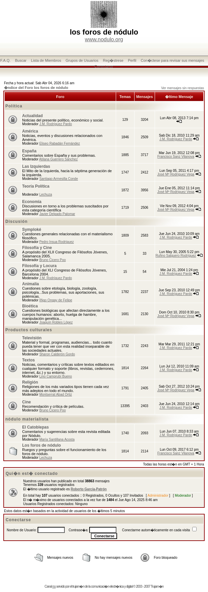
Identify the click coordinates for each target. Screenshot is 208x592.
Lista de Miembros (46, 60)
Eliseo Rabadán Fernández (59, 143)
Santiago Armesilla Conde (58, 179)
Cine (26, 402)
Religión (30, 382)
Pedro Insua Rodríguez (56, 242)
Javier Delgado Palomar (57, 214)
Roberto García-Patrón (89, 489)
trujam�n (78, 586)
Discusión (16, 221)
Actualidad (32, 115)
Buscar (21, 60)
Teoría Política (35, 186)
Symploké (31, 229)
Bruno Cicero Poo (52, 260)
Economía (31, 201)
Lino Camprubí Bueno (55, 376)
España (29, 151)
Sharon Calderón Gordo (57, 354)
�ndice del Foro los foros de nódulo (36, 88)
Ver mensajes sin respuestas (182, 88)
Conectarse (103, 66)
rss (54, 586)
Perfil (132, 60)
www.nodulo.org (104, 39)
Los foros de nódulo (41, 445)
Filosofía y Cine (37, 247)
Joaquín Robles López (56, 322)
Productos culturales (28, 330)
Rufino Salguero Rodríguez (176, 255)
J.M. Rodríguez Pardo (55, 124)
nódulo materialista (27, 419)
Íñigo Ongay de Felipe (55, 300)
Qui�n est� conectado (32, 473)
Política (13, 106)
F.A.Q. (5, 60)
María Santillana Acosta (56, 439)
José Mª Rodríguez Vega (175, 174)
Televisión (32, 338)
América (30, 131)
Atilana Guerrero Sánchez (58, 159)
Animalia (30, 284)
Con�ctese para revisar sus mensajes (172, 60)
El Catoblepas (35, 427)
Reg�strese (113, 60)
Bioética (30, 306)
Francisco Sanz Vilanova (175, 156)
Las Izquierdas (36, 166)
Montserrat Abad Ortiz (55, 394)
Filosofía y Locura (39, 265)
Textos (28, 360)
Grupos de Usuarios (82, 60)
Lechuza (45, 194)
